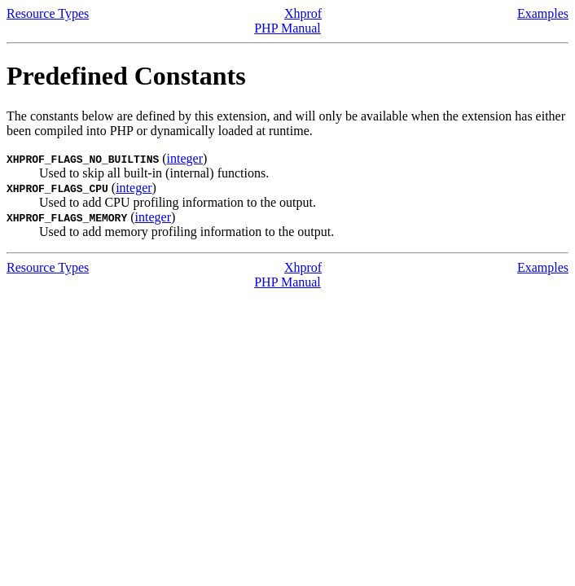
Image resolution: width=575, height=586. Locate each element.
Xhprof (303, 13)
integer (185, 158)
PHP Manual (287, 28)
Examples (542, 13)
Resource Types (48, 13)
